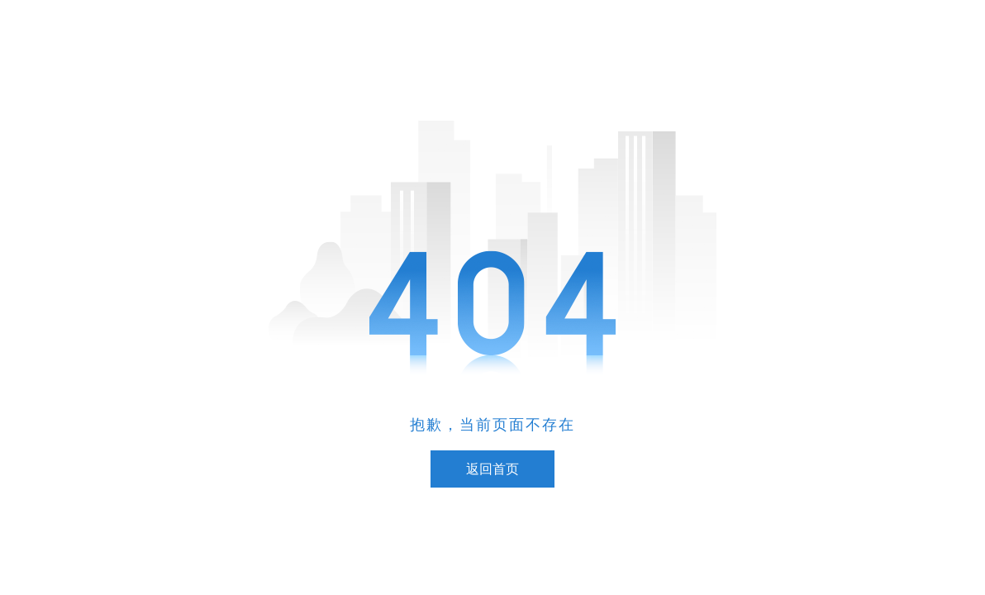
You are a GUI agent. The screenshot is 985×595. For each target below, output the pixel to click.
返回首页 (492, 469)
